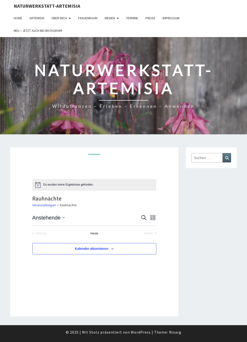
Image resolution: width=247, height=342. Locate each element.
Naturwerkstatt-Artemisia (47, 6)
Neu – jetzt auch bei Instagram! (38, 30)
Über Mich (59, 18)
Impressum (171, 18)
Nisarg (175, 332)
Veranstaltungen (44, 205)
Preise (150, 18)
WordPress (141, 332)
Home (18, 18)
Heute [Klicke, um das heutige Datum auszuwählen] (94, 233)
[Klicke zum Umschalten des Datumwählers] (48, 218)
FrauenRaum (87, 18)
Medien (110, 18)
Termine (132, 18)
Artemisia (36, 18)
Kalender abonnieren (91, 249)
